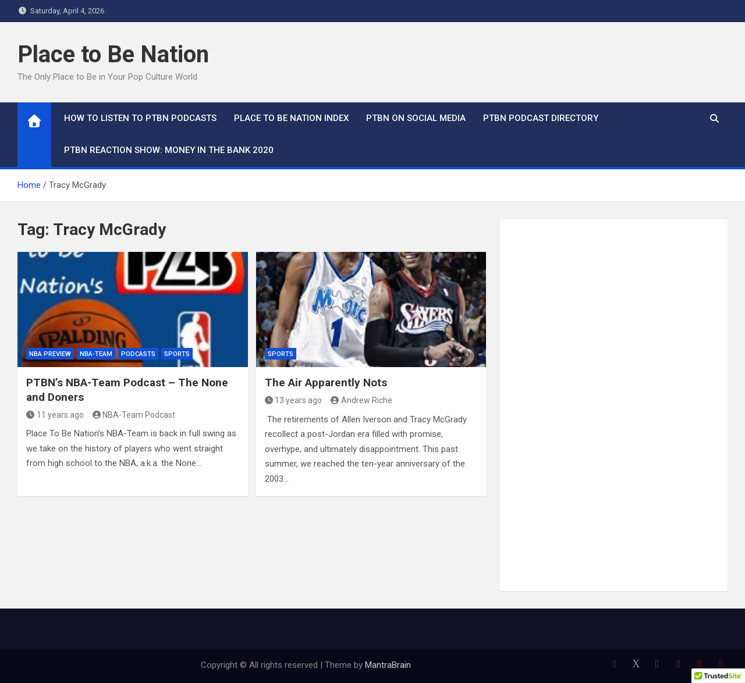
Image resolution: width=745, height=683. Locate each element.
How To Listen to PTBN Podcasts (140, 118)
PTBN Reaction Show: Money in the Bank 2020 (169, 150)
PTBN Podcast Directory (540, 118)
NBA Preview (50, 354)
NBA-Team (96, 354)
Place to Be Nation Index (291, 118)
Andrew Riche (361, 400)
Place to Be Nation (113, 54)
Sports (177, 354)
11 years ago (55, 414)
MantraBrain (388, 665)
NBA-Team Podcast (134, 414)
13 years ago (293, 400)
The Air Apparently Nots (326, 382)
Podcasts (138, 354)
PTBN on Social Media (416, 118)
